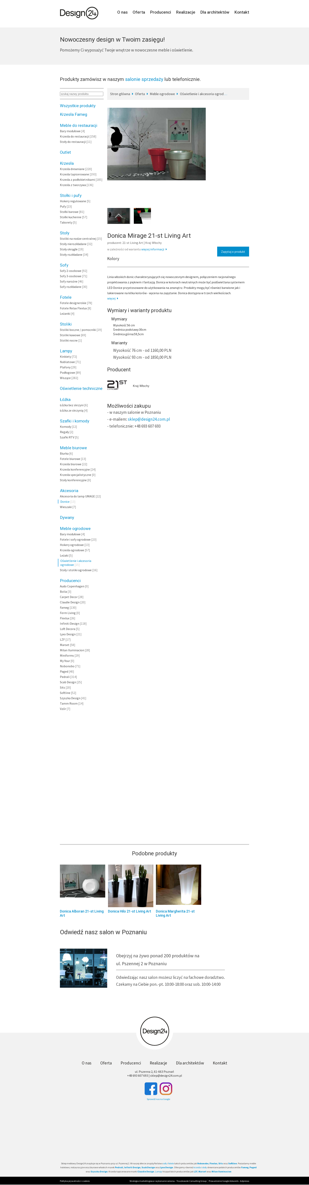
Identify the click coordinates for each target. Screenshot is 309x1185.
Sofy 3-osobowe (70, 276)
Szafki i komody (74, 421)
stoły (204, 1167)
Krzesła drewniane (72, 169)
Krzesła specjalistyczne (75, 475)
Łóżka (65, 399)
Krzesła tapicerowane (74, 174)
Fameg (64, 607)
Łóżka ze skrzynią (71, 410)
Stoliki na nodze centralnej (78, 239)
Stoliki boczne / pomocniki (78, 330)
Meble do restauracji (78, 125)
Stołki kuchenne (70, 217)
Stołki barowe (69, 212)
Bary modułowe (70, 131)
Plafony (65, 367)
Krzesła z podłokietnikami (77, 180)
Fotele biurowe (70, 459)
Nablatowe (67, 362)
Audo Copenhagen (72, 586)
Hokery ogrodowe (72, 545)
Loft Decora (67, 629)
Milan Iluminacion (72, 650)
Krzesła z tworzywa (73, 185)
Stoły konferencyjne (73, 480)
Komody (65, 427)
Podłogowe (67, 372)
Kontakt (241, 12)
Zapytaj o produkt (233, 252)
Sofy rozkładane (70, 287)
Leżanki (65, 313)
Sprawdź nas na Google (158, 1099)
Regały (64, 432)
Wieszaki (66, 507)
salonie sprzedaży (144, 79)
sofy (165, 1163)
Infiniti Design (69, 623)
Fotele (66, 297)
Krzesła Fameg (73, 114)
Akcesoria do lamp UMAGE (77, 496)
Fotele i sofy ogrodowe (75, 539)
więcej (113, 298)
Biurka (64, 453)
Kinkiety (65, 356)
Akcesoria (69, 490)
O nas (122, 12)
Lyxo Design (68, 634)
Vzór (63, 709)
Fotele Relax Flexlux (73, 308)
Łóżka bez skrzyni (72, 405)
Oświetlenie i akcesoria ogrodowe (205, 94)
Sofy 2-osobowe (70, 271)
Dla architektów (214, 12)
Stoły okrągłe (69, 249)
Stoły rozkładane (71, 254)
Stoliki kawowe (70, 335)
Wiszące (65, 378)
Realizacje (185, 12)
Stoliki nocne (69, 340)
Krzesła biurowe (70, 464)
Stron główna (120, 94)
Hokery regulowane (73, 201)
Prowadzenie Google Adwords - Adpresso (229, 1180)
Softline (65, 693)
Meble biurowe (73, 448)
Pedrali (65, 677)
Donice (65, 502)
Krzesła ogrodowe (72, 550)
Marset (64, 645)
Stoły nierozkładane (73, 244)
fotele (171, 1163)
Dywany (67, 517)
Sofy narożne (68, 281)
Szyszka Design (70, 698)
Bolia (63, 591)
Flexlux (64, 618)
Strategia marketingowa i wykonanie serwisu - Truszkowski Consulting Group (168, 1180)
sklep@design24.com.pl (149, 419)
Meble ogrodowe (75, 528)
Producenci (160, 12)
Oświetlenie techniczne (81, 388)
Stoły (64, 233)
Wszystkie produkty (78, 105)
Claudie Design (70, 602)
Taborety (66, 222)
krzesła (197, 1167)
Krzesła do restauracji (74, 136)
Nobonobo (67, 666)
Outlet (65, 152)
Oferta (139, 12)
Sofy (64, 265)
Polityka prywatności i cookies (75, 1180)
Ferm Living (68, 613)
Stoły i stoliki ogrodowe (76, 570)
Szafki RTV (67, 437)
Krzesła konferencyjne (75, 469)
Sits (62, 687)
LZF (62, 639)
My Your (65, 661)
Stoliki (66, 324)
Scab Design (68, 682)
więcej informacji (154, 249)
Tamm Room (69, 703)
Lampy (66, 351)
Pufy (63, 206)
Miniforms (67, 655)
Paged (64, 671)
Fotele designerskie (73, 303)
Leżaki (64, 555)
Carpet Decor (69, 597)
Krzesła (67, 163)
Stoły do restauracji (73, 142)
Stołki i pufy (71, 195)
